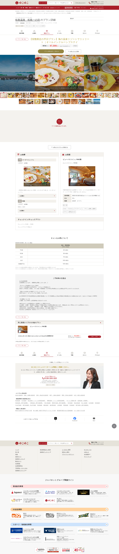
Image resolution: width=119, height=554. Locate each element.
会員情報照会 (19, 466)
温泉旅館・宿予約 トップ (21, 11)
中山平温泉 (18, 405)
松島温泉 (22, 23)
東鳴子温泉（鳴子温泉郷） (59, 403)
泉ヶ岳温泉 (84, 403)
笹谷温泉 (97, 403)
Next (88, 76)
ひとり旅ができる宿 (79, 410)
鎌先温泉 (46, 405)
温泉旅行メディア (54, 7)
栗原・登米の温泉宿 (67, 395)
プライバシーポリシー (68, 454)
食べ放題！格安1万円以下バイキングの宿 (44, 410)
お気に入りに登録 (73, 51)
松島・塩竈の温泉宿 (59, 11)
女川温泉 (24, 400)
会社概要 (86, 454)
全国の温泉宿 (32, 11)
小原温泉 (59, 405)
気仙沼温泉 (77, 403)
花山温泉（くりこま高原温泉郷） (37, 400)
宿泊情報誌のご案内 (45, 449)
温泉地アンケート (45, 452)
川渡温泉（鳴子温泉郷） (36, 403)
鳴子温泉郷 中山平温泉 (29, 405)
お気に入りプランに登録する (59, 147)
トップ (17, 7)
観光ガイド (39, 7)
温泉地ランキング (20, 459)
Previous (30, 76)
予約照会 (80, 7)
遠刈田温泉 (53, 405)
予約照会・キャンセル (21, 468)
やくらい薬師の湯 (71, 400)
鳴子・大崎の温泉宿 (55, 395)
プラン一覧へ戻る (22, 39)
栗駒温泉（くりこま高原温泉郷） (56, 400)
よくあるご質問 (66, 449)
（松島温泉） (90, 11)
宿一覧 (22, 7)
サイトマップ (87, 456)
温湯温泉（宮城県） (83, 400)
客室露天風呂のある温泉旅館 (65, 410)
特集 (26, 7)
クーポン (46, 8)
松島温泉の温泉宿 (70, 11)
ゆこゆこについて (81, 2)
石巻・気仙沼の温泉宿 (42, 395)
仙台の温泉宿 (19, 395)
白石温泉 (91, 403)
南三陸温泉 (48, 403)
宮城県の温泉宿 (50, 11)
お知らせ (86, 452)
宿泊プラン (97, 11)
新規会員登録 (68, 7)
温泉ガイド (32, 7)
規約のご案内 (65, 452)
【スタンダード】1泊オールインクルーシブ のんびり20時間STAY (35, 336)
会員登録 (17, 463)
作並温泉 (72, 405)
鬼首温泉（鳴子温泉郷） (22, 403)
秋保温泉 (39, 405)
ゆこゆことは (87, 449)
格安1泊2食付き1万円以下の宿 (23, 410)
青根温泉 (65, 405)
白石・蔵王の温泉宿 (79, 395)
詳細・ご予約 (94, 336)
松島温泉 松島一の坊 (81, 11)
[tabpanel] (59, 73)
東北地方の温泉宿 (40, 11)
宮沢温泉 (70, 403)
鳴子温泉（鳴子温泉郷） (82, 405)
